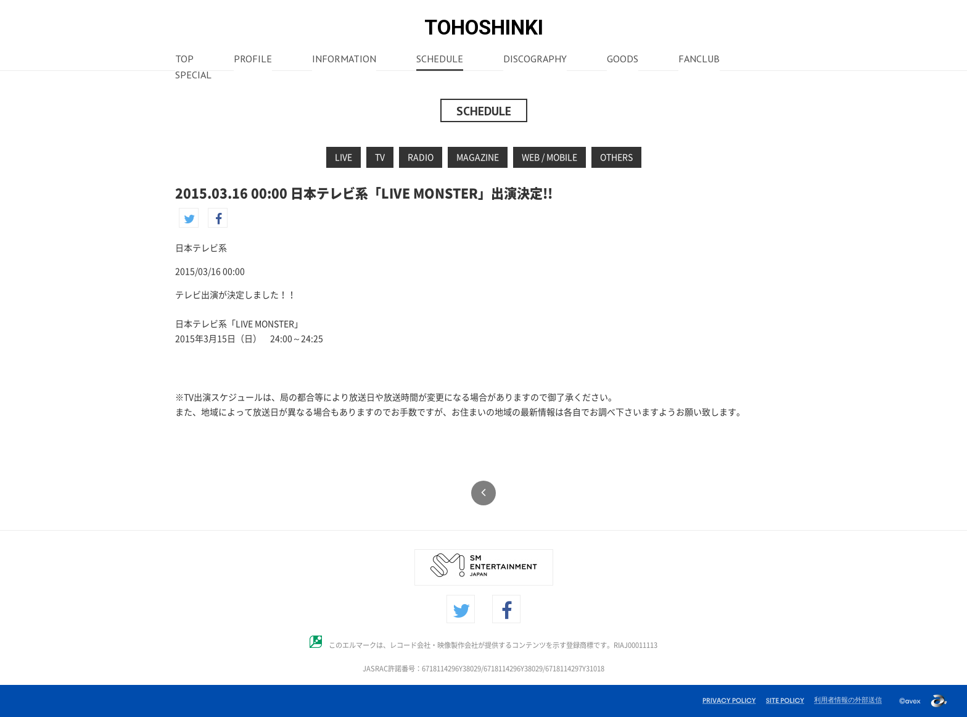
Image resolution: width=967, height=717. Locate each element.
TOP (184, 60)
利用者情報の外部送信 (848, 699)
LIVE (343, 157)
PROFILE (253, 60)
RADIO (421, 157)
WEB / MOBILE (549, 157)
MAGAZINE (477, 157)
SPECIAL (193, 76)
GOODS (622, 60)
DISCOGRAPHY (535, 60)
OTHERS (616, 157)
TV (380, 157)
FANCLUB (699, 60)
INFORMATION (344, 60)
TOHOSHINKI (483, 27)
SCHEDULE (439, 60)
